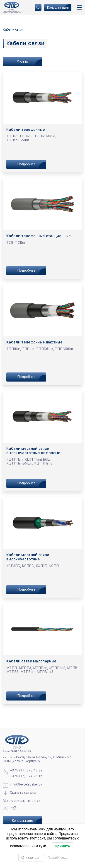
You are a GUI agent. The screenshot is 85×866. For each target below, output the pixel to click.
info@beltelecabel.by (26, 784)
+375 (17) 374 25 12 (26, 776)
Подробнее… (57, 857)
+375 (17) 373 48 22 (26, 770)
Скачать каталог (23, 792)
